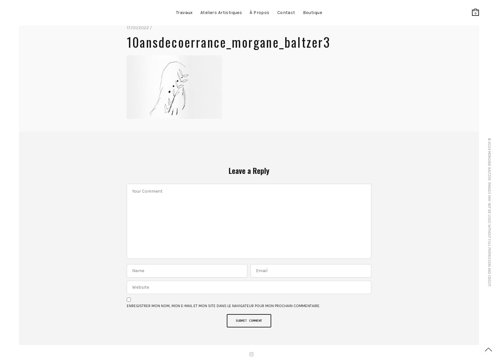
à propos (259, 12)
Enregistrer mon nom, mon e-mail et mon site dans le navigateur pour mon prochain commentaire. (223, 306)
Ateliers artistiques (221, 12)
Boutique (312, 12)
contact (286, 12)
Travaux (184, 12)
